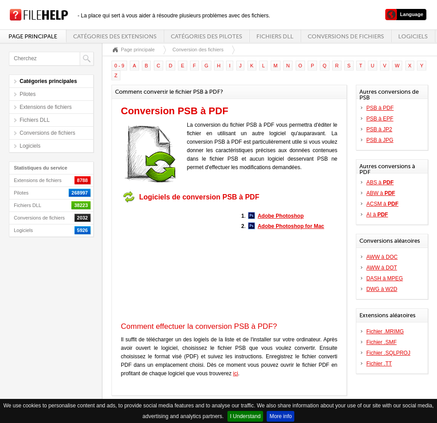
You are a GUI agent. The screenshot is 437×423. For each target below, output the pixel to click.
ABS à (380, 182)
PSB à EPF (380, 119)
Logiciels (413, 36)
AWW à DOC (382, 257)
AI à (377, 215)
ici (235, 373)
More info (280, 416)
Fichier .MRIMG (385, 331)
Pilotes (28, 94)
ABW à (381, 193)
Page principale (32, 36)
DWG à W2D (382, 289)
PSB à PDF (380, 108)
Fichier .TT (379, 364)
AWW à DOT (382, 268)
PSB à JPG (380, 140)
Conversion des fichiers (198, 49)
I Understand (245, 416)
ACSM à (383, 204)
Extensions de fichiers (46, 107)
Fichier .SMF (382, 342)
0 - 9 (119, 65)
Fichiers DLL (274, 36)
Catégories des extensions (115, 36)
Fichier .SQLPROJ (389, 353)
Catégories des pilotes (206, 36)
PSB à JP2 (379, 129)
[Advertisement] (176, 262)
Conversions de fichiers (346, 36)
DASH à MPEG (385, 278)
